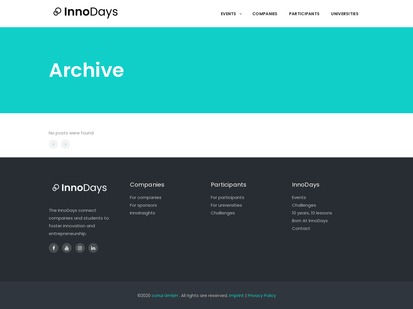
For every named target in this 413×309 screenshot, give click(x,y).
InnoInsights (142, 213)
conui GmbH (165, 295)
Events (299, 197)
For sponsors (143, 205)
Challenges (223, 213)
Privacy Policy (262, 295)
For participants (227, 197)
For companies (145, 197)
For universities (226, 205)
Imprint (236, 295)
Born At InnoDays (310, 221)
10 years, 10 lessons (312, 213)
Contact (301, 228)
